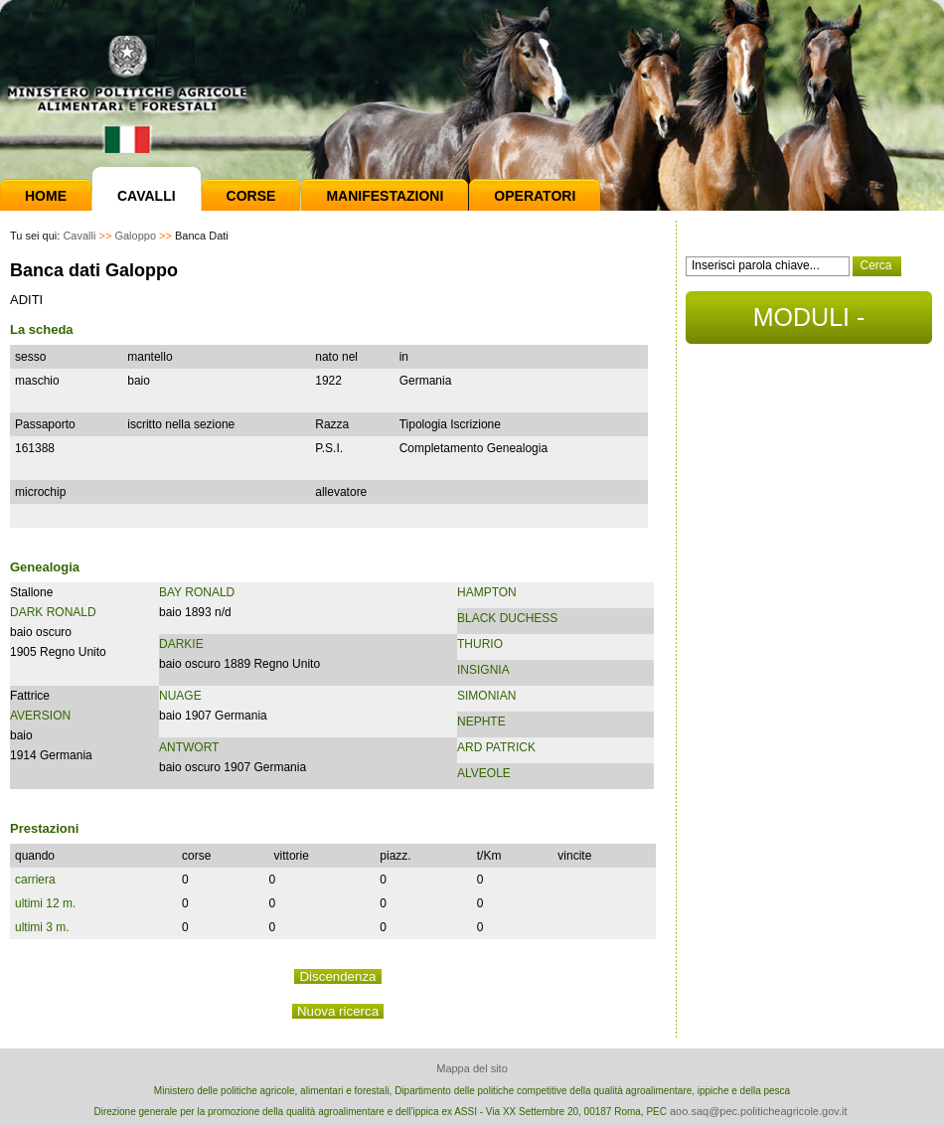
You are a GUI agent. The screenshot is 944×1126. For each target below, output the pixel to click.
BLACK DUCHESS (507, 618)
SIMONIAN (486, 696)
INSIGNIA (483, 670)
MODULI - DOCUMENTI (808, 323)
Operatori (534, 196)
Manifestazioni (384, 196)
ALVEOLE (484, 773)
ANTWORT (189, 747)
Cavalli (146, 196)
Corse (251, 196)
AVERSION (40, 716)
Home (46, 196)
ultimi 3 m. (42, 927)
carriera (35, 879)
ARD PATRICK (496, 747)
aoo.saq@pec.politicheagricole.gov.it (759, 1111)
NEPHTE (481, 721)
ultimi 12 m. (45, 903)
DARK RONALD (53, 612)
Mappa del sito (472, 1068)
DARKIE (181, 644)
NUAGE (180, 696)
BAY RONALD (197, 592)
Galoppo (135, 235)
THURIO (480, 644)
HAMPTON (487, 592)
